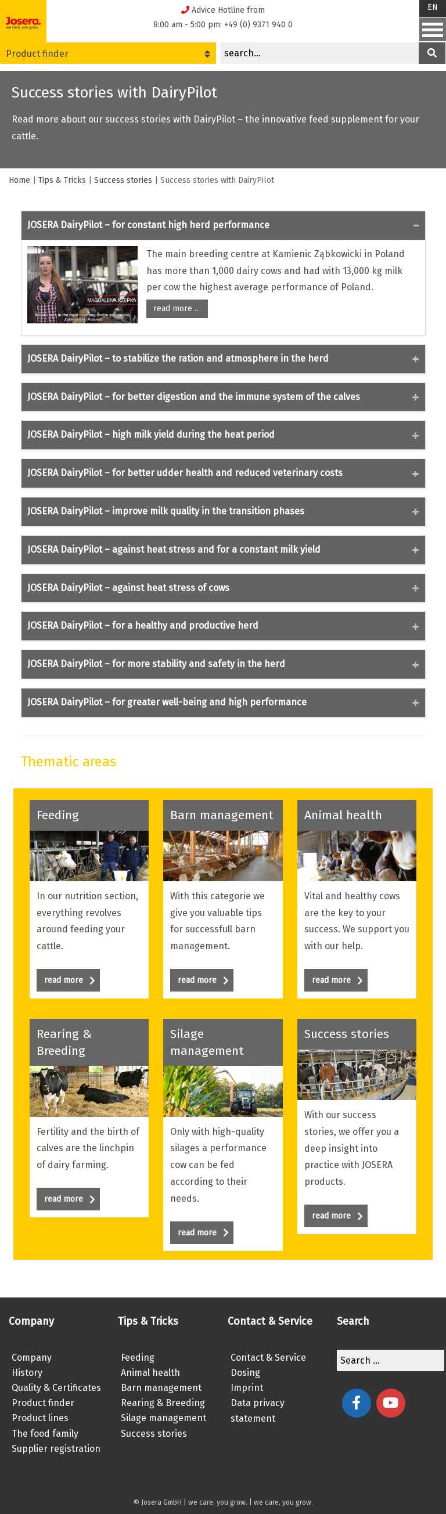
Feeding (137, 1357)
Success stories (123, 180)
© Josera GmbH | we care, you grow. (190, 1502)
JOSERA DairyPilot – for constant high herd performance (148, 224)
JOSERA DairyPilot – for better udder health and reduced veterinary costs (185, 472)
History (27, 1372)
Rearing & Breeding (163, 1402)
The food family (45, 1433)
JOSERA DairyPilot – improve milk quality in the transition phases (165, 511)
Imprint (247, 1387)
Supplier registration (56, 1448)
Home (19, 180)
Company (32, 1357)
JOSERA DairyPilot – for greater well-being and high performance (167, 702)
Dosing (245, 1372)
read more (69, 980)
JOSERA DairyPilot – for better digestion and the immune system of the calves (193, 396)
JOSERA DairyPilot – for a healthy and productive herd (142, 625)
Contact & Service (268, 1357)
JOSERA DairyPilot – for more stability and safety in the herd (156, 663)
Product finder (108, 53)
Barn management (161, 1387)
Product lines (40, 1417)
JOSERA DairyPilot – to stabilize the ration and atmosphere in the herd (178, 358)
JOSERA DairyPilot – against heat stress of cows (128, 587)
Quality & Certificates (56, 1387)
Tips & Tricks (62, 180)
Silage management (163, 1417)
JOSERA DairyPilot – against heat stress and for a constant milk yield (174, 549)
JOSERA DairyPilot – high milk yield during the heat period (151, 434)
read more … (177, 308)
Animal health (150, 1372)
